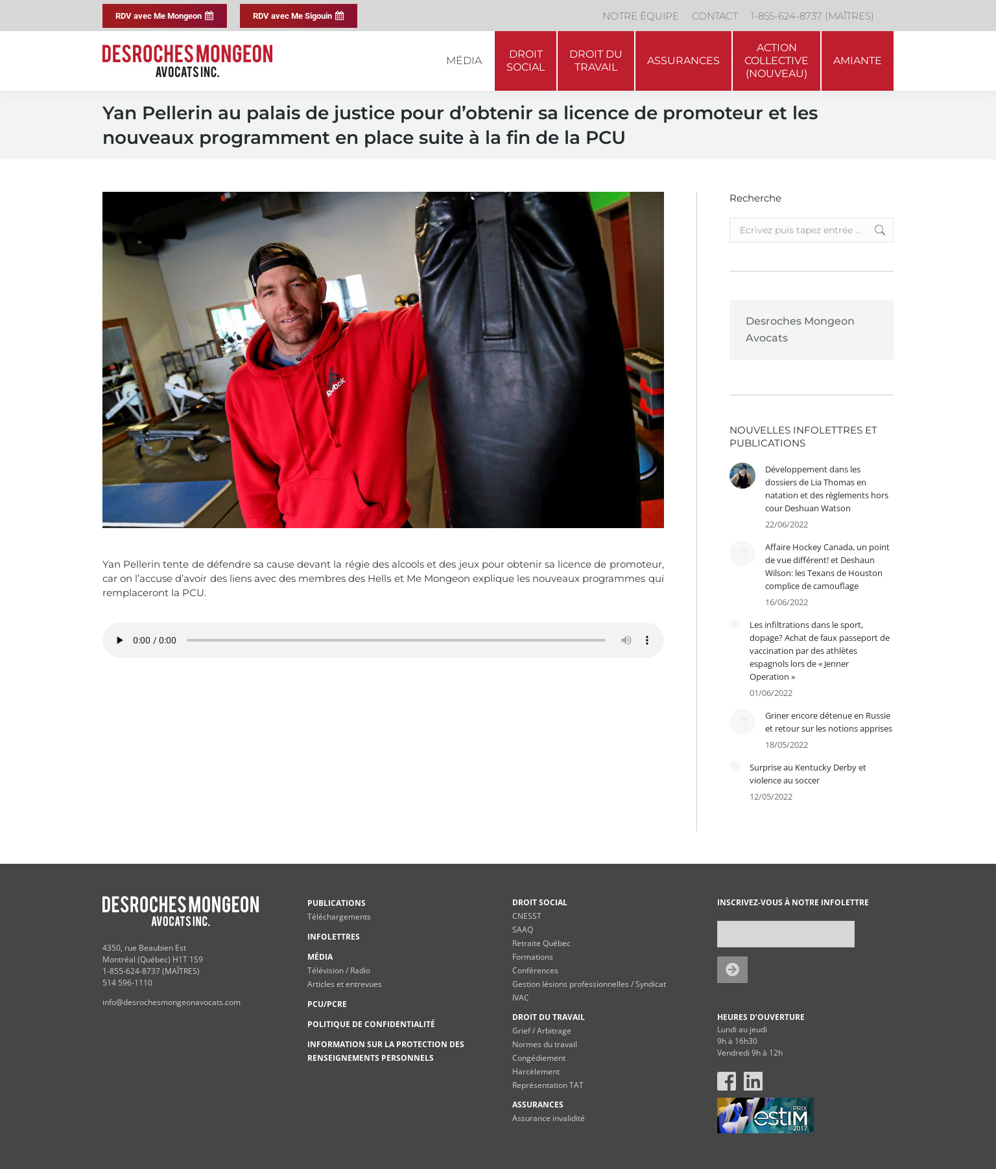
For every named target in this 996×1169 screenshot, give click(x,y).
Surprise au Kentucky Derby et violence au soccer (808, 773)
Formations (532, 956)
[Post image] (742, 476)
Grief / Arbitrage (541, 1030)
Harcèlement (536, 1071)
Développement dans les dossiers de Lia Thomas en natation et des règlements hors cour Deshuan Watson (826, 488)
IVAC (520, 997)
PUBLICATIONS (336, 903)
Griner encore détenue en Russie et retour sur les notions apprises (828, 722)
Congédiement (538, 1057)
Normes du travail (544, 1044)
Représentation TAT (548, 1085)
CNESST (526, 915)
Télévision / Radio (338, 970)
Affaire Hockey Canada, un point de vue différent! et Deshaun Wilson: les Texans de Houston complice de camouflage (827, 566)
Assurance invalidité (548, 1118)
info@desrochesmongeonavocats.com (171, 1002)
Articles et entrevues (344, 984)
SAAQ (522, 929)
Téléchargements (339, 916)
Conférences (535, 970)
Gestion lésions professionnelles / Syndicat (589, 984)
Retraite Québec (541, 943)
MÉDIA (320, 956)
